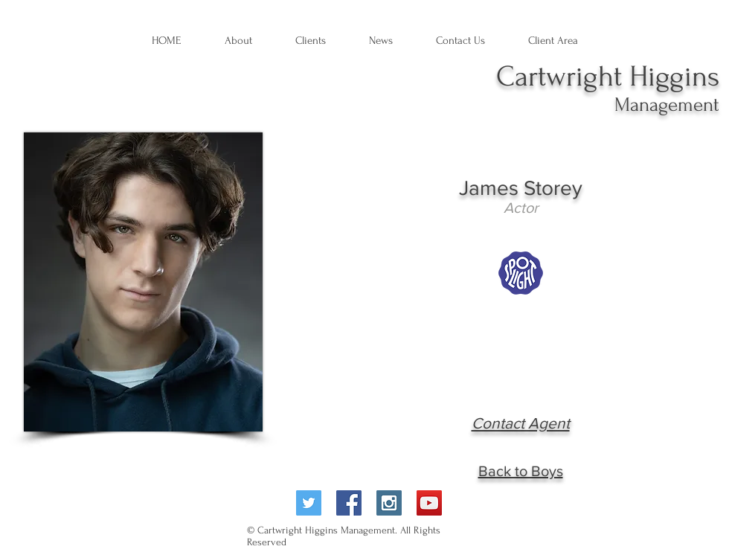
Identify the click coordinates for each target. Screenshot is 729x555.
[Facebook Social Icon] (349, 503)
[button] (380, 41)
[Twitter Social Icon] (308, 503)
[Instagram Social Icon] (389, 503)
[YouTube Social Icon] (429, 503)
